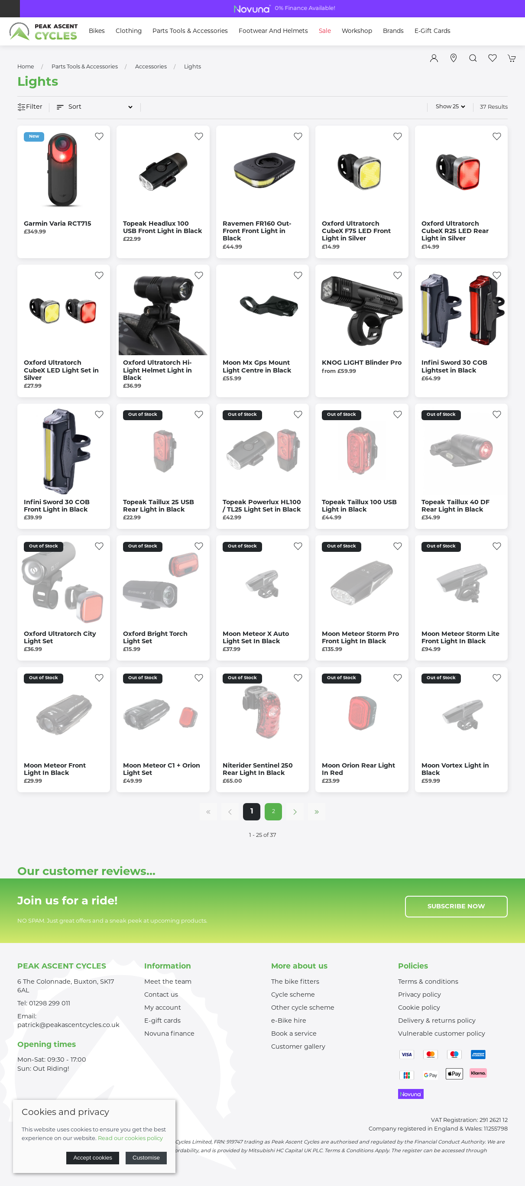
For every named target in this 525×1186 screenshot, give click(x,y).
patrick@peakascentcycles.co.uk (68, 1025)
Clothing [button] (129, 31)
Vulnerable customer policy (441, 1034)
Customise (146, 1157)
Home (25, 67)
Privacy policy (419, 995)
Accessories (151, 67)
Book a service (294, 1034)
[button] (473, 58)
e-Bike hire (288, 1021)
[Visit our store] (453, 58)
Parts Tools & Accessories (85, 67)
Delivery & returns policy (437, 1021)
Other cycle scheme (302, 1008)
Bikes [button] (97, 31)
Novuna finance (169, 1034)
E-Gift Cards (432, 31)
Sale (325, 31)
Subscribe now (456, 907)
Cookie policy (419, 1008)
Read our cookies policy (130, 1138)
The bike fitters (295, 982)
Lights (192, 67)
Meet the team (167, 982)
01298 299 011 (49, 1004)
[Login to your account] (434, 58)
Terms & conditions (428, 982)
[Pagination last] (316, 811)
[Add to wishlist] (99, 136)
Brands (393, 31)
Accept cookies (92, 1157)
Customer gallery (298, 1047)
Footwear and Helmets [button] (273, 31)
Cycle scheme (293, 995)
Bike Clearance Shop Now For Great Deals (262, 8)
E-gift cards (162, 1021)
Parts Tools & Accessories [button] (190, 31)
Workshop (357, 31)
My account (162, 1008)
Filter (29, 107)
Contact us (161, 995)
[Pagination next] (295, 811)
